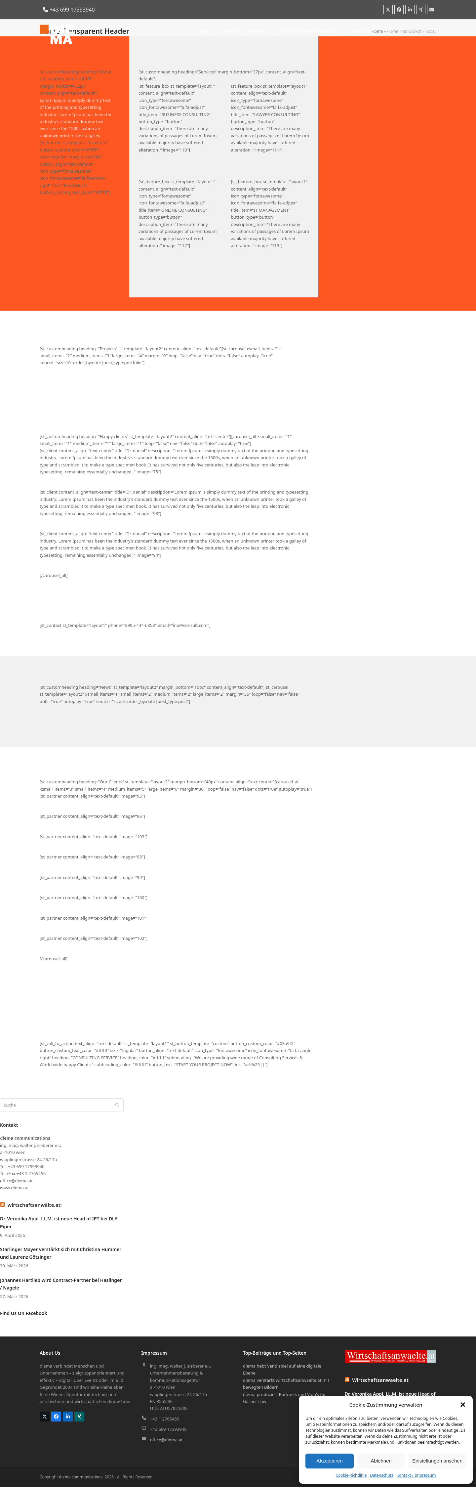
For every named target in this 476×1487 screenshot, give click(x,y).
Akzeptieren (329, 1461)
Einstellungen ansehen (437, 1461)
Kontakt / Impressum (416, 1475)
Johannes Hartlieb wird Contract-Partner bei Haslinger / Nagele (61, 1284)
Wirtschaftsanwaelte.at (380, 1380)
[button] (462, 1404)
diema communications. (81, 1477)
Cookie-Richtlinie (351, 1475)
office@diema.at (166, 1440)
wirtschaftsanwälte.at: (35, 1205)
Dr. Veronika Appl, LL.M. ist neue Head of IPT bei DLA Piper (59, 1222)
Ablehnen (381, 1461)
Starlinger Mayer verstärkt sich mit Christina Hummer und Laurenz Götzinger (60, 1253)
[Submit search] (117, 1105)
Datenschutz (381, 1475)
